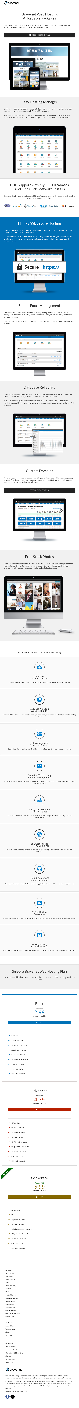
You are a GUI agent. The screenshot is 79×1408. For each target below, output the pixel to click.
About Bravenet (10, 1347)
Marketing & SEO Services (14, 1353)
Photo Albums (10, 1301)
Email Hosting (10, 1279)
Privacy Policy (10, 1362)
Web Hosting (9, 1273)
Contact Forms (10, 1295)
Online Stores (10, 1317)
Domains (8, 1289)
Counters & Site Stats (12, 1313)
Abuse (7, 1332)
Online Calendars (11, 1310)
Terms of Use (10, 1359)
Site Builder (9, 1276)
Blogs (7, 1283)
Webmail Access (10, 1329)
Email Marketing (10, 1286)
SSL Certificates (10, 1292)
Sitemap (8, 1356)
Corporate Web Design (13, 1350)
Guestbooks (9, 1304)
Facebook (8, 1335)
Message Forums (11, 1307)
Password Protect (11, 1298)
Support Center (10, 1326)
